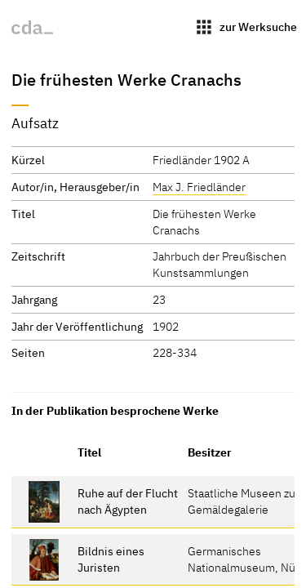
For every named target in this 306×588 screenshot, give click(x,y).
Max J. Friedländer (199, 186)
